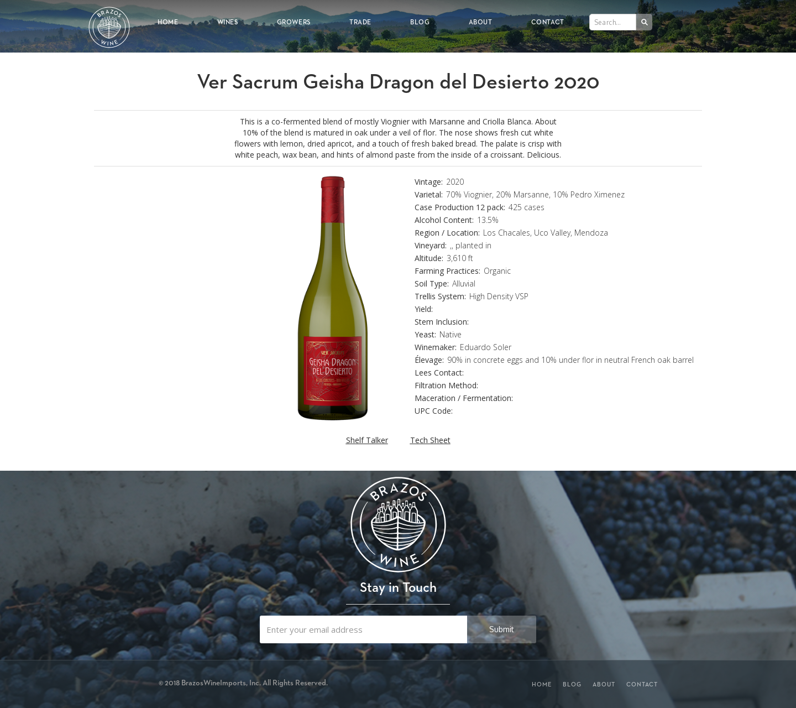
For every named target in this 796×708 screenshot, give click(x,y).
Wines (227, 22)
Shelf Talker (367, 440)
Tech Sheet (430, 440)
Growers (294, 22)
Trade (360, 22)
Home (168, 22)
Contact (547, 22)
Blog (420, 22)
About (481, 22)
